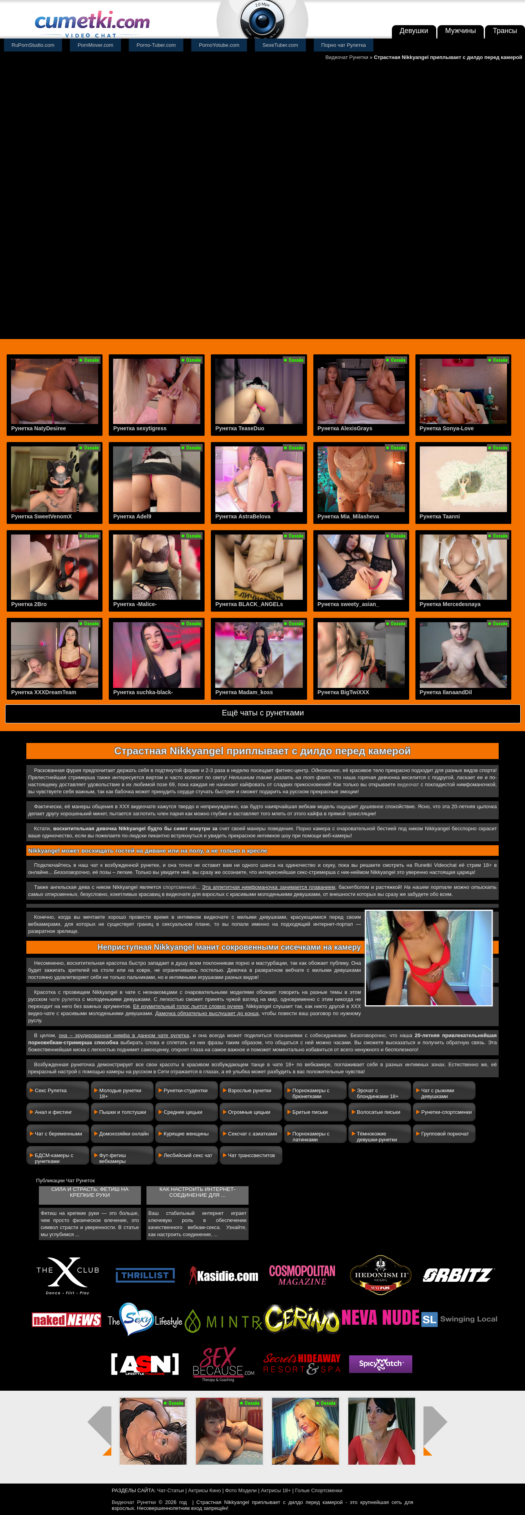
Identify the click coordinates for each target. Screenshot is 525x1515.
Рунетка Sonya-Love (447, 428)
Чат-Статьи (170, 1490)
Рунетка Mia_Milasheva (348, 516)
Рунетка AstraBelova (242, 516)
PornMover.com (95, 45)
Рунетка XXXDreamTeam (43, 692)
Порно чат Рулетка (343, 45)
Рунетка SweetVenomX (41, 516)
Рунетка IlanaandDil (446, 692)
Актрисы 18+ (276, 1490)
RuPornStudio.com (33, 45)
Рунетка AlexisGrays (345, 428)
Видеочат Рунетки (347, 57)
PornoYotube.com (219, 45)
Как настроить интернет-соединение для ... (197, 1192)
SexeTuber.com (280, 45)
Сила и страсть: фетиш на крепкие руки (89, 1192)
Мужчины (460, 31)
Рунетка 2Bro (29, 604)
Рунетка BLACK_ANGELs (249, 604)
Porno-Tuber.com (156, 45)
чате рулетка (64, 999)
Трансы (505, 31)
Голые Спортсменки (318, 1490)
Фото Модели (241, 1490)
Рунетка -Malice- (135, 604)
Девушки (414, 31)
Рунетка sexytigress (139, 428)
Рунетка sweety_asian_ (348, 604)
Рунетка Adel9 (132, 516)
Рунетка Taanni (440, 516)
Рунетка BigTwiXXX (344, 692)
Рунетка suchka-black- (143, 692)
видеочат (408, 784)
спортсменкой (179, 887)
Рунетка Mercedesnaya (450, 604)
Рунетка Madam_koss (244, 692)
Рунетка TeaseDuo (239, 428)
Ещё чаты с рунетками (263, 712)
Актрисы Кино (204, 1490)
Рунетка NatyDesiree (38, 428)
